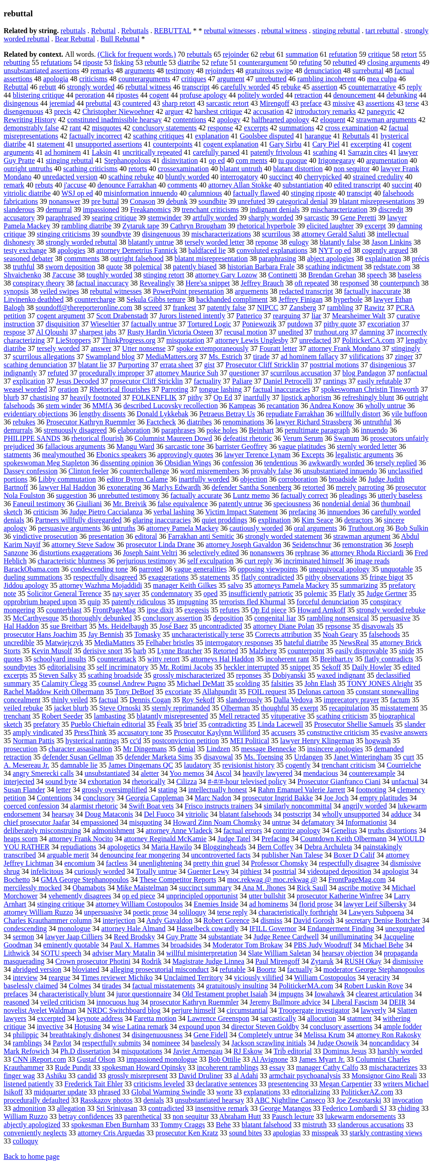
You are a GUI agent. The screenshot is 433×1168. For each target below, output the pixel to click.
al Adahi (246, 1075)
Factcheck (161, 422)
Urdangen (308, 757)
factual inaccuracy (102, 283)
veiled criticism (62, 1002)
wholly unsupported (351, 814)
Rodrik (151, 961)
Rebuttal (103, 30)
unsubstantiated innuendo (340, 471)
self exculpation (210, 561)
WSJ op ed (77, 193)
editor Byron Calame (137, 479)
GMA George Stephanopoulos (85, 879)
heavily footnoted (95, 397)
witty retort (163, 659)
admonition (29, 1108)
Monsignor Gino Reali (384, 1075)
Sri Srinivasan (116, 1108)
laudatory (197, 765)
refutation (343, 54)
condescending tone (99, 569)
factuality (207, 381)
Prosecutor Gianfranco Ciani (339, 781)
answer (101, 348)
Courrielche (404, 765)
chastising (44, 397)
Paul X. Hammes (134, 945)
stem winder (63, 405)
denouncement (354, 95)
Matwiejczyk (64, 642)
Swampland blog (109, 356)
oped (211, 593)
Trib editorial (293, 1051)
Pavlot (62, 1043)
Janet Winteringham (362, 757)
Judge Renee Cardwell (286, 937)
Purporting (133, 365)
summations (296, 128)
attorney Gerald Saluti (334, 234)
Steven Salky (58, 675)
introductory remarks (325, 111)
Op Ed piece (268, 610)
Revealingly (156, 283)
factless (117, 863)
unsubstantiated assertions (42, 70)
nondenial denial (346, 504)
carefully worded (245, 87)
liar (316, 316)
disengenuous (23, 111)
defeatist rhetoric (247, 438)
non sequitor (351, 168)
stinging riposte (313, 193)
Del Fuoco (159, 814)
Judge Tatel (234, 839)
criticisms (93, 79)
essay (277, 1067)
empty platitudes (383, 798)
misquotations (141, 1051)
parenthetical (143, 1116)
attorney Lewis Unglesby (252, 340)
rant (75, 128)
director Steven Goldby (265, 1026)
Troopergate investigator (314, 1010)
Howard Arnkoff (322, 610)
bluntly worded (187, 177)
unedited (290, 332)
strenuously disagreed (75, 430)
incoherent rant (287, 659)
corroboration (298, 479)
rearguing (287, 316)
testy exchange (25, 250)
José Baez (173, 626)
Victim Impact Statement (241, 512)
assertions (380, 103)
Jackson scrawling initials (268, 1043)
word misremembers (209, 471)
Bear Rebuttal (75, 39)
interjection (119, 920)
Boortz (266, 969)
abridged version (37, 969)
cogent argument (61, 316)
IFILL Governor (273, 928)
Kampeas (242, 405)
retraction (308, 95)
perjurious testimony (146, 561)
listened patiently (29, 1084)
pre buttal (105, 201)
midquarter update (60, 1092)
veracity (378, 977)
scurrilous (276, 234)
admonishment (113, 830)
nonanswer (64, 201)
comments (183, 185)
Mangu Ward (135, 446)
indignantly (20, 373)
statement (51, 144)
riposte (93, 62)
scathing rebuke (131, 177)
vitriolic (197, 814)
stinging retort (163, 275)
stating (168, 789)
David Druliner (201, 1075)
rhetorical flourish (97, 438)
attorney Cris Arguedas (111, 1133)
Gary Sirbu (285, 144)
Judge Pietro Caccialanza (106, 512)
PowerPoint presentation (188, 291)
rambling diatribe (86, 226)
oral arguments (315, 528)
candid (87, 1075)
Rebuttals (135, 30)
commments (82, 258)
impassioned (101, 209)
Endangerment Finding (341, 928)
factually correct (304, 495)
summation (302, 54)
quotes (13, 659)
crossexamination (183, 168)
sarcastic (316, 218)
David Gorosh (313, 920)
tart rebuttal (382, 30)
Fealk (165, 724)
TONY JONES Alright (380, 683)
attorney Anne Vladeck (178, 830)
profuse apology (203, 95)
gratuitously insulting (237, 986)
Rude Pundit (73, 1067)
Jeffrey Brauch (262, 283)
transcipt (359, 193)
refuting (310, 62)
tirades (111, 986)
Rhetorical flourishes (120, 389)
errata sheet (176, 365)
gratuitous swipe (269, 70)
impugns (291, 994)
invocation (407, 1100)
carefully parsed (216, 152)
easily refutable (380, 381)
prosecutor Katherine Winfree (340, 896)
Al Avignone (269, 1059)
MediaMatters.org (171, 356)
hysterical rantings (92, 740)
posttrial (284, 871)
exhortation (104, 781)
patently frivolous (276, 152)
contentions (189, 119)
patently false (226, 307)
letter (63, 789)
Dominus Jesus (344, 1051)
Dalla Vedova (293, 700)
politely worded (261, 95)
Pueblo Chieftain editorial (108, 724)
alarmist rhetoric (94, 806)
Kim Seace (317, 520)
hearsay (63, 814)
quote (114, 267)
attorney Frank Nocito (81, 839)
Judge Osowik (337, 1043)
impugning (192, 602)
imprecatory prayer (351, 700)
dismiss (271, 920)
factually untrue (154, 324)
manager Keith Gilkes (185, 585)
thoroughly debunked (100, 618)
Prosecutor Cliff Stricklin (262, 365)
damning (372, 332)
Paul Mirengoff (277, 961)
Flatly (346, 593)
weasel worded (25, 389)
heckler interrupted (251, 667)
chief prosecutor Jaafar (37, 822)
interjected (19, 781)
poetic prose (150, 912)
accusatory (19, 218)
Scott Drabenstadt (122, 316)
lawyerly (373, 1010)
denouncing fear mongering (140, 855)
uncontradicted (220, 626)
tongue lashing (220, 389)
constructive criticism (338, 732)
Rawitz (374, 307)
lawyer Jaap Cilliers (74, 937)
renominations (243, 422)
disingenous (21, 103)
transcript (195, 87)
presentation (106, 536)
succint (402, 185)
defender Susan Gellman (78, 757)
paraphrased (62, 218)
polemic (316, 593)
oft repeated (311, 283)
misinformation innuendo (141, 193)
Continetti (282, 275)
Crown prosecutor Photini (92, 961)
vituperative (288, 716)
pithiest (251, 871)
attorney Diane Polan (283, 626)
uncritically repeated (152, 152)
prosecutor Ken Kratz (186, 1133)
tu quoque (292, 160)
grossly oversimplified (114, 789)
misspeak (325, 1133)
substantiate (225, 937)
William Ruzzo (26, 1116)
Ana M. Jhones (264, 888)
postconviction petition (185, 740)
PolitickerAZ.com (367, 1092)
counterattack (116, 659)
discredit (390, 209)
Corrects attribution (283, 634)
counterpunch (399, 283)
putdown (300, 324)
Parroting (175, 389)
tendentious (281, 463)
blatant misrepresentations (377, 201)
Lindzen (218, 749)
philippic (26, 1035)
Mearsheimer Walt (359, 316)
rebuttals (72, 30)
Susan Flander (24, 789)
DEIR (397, 1002)
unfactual (405, 781)
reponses (248, 675)
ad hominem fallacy (309, 356)
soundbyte (116, 234)
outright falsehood (137, 258)
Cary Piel (325, 144)
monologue (74, 928)
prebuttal (98, 103)
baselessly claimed (31, 986)
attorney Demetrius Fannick (137, 250)
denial (186, 749)
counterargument (263, 62)
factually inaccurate (372, 291)
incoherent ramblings (228, 1067)
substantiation (303, 185)
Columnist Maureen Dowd (173, 438)
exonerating (124, 487)
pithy (195, 397)
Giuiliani (89, 504)
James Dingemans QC (141, 765)
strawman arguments (386, 119)
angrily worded (365, 806)
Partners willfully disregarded (78, 520)
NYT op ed (335, 250)
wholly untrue (385, 405)
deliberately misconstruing (42, 830)
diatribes (199, 422)
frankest (184, 307)
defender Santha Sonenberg (252, 487)
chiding (408, 1108)
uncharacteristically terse (208, 634)
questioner (244, 373)
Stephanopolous (127, 160)
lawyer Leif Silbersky (375, 904)
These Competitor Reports (177, 879)
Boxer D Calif (354, 855)
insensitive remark (222, 1108)
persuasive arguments (69, 528)
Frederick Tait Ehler (94, 1084)
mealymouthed (63, 454)
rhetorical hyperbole (266, 226)
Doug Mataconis (109, 814)
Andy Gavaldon (169, 920)
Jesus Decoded (77, 381)
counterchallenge (144, 471)
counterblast (63, 610)
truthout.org (331, 332)
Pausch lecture (293, 1116)
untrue (281, 822)
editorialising (66, 667)
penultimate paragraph (317, 430)
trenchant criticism (348, 765)
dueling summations (33, 577)
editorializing (310, 1092)
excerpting (365, 144)
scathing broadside (115, 675)
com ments (252, 160)
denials (153, 1100)
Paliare (242, 381)
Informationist (366, 822)
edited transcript (357, 185)
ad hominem (63, 152)
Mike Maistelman (142, 888)
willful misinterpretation (201, 953)
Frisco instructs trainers (218, 806)
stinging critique (61, 904)
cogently (297, 765)
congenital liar (275, 618)
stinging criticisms (63, 234)
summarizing (359, 585)
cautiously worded (256, 528)
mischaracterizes (393, 1067)
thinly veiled (69, 700)
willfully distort (358, 414)
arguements (251, 291)
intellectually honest (217, 789)
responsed (354, 283)
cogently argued (385, 250)
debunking (402, 95)
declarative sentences (226, 1084)
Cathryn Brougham (198, 226)
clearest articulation (384, 994)
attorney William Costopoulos (139, 904)
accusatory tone (140, 732)
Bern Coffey (275, 847)
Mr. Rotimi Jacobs (186, 667)
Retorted (225, 651)
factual (109, 700)
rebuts (44, 185)
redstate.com (391, 267)
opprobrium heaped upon (40, 602)
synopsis (16, 291)
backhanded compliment (232, 299)
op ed (217, 160)
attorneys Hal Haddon (222, 659)
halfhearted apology (280, 119)
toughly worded (109, 275)
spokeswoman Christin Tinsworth (369, 389)
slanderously (244, 700)
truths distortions (392, 830)
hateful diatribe (306, 642)
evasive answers (404, 732)
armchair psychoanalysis (305, 1075)
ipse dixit (160, 610)
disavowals (378, 626)
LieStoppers (73, 340)
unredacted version (69, 177)
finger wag (19, 1075)
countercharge (95, 299)
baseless (409, 275)
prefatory (46, 724)
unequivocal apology (339, 569)
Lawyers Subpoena (376, 912)
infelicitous (47, 871)
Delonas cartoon (320, 691)
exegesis (196, 610)
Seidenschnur (311, 544)
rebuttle (155, 62)
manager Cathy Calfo (327, 1067)
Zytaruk (322, 961)
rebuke (291, 87)
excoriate (178, 691)
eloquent (332, 119)
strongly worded (90, 87)
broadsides (185, 945)
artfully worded (214, 218)
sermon (23, 937)
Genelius (344, 830)
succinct (281, 177)
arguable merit (68, 855)
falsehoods (384, 634)
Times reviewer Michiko (117, 977)
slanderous (19, 209)
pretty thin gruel (216, 863)
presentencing (288, 1084)
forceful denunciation (328, 602)
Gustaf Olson (96, 1059)
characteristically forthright (298, 912)
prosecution (21, 749)
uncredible (19, 642)
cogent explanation (230, 144)
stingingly (405, 348)
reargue (59, 977)
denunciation (323, 70)
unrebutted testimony (129, 495)
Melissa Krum (324, 1035)
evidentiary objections (36, 414)
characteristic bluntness (72, 561)
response (220, 128)
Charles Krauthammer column (48, 920)
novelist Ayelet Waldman (40, 1010)
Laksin (102, 152)
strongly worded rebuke (390, 610)
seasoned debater (28, 258)
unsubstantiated (107, 773)
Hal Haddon (21, 626)
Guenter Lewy (208, 871)
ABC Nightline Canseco (289, 1100)
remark (14, 185)
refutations (56, 62)
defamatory (317, 822)
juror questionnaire (143, 994)
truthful (24, 267)
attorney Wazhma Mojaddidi (100, 585)
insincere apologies (335, 749)
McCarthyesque (36, 618)
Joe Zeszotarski (358, 1100)
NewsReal (354, 642)
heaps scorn (21, 839)
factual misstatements (163, 986)
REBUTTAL (172, 30)
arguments (139, 70)
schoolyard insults (60, 659)
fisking (124, 62)
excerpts (256, 128)
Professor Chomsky (279, 863)
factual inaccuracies (281, 389)
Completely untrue (266, 1035)
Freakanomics (150, 209)
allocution (321, 1018)
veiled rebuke (23, 708)
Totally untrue (156, 871)
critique (379, 54)
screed (152, 307)
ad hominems (268, 904)
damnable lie (78, 765)
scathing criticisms (90, 168)
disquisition (62, 324)
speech (377, 275)
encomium (79, 863)
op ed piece (138, 896)
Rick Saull (312, 888)
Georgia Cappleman (154, 798)
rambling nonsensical (337, 618)
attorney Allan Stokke (240, 185)
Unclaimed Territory (193, 977)
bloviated (86, 969)
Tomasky (147, 634)
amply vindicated (38, 732)
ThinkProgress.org (128, 340)
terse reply (232, 912)
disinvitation (180, 160)
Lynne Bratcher (179, 651)
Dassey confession (31, 471)
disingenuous (161, 234)
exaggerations (168, 577)
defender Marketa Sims (159, 757)
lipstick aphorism (306, 397)
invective (50, 1026)
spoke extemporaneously (212, 348)
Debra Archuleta (328, 847)
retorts (138, 168)
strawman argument (361, 536)
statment (359, 1018)
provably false (271, 471)
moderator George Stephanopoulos (374, 969)
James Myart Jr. (322, 1059)
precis (62, 111)
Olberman (235, 708)
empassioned (100, 822)
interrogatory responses (239, 642)
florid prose (316, 904)
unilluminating (351, 937)
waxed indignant (341, 675)
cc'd (135, 740)
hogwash (378, 740)
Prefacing (275, 839)
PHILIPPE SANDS (32, 438)
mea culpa (382, 79)
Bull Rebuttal (119, 39)
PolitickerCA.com (368, 340)
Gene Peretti (358, 218)
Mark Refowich (27, 1051)
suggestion (71, 495)
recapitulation (349, 708)
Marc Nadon (213, 798)
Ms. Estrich (225, 356)
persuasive (395, 618)
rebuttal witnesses (230, 30)
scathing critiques (158, 136)
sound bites (245, 1133)
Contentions (54, 798)
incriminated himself (314, 561)
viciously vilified (259, 977)
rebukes (24, 422)
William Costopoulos (325, 977)
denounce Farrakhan (126, 185)
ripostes (127, 95)
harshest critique (218, 111)
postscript (297, 814)
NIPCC (267, 307)
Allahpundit (219, 691)
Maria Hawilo (171, 847)
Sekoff (331, 667)
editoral (146, 536)
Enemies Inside (216, 904)
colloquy (25, 1141)
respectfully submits (111, 1043)
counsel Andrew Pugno (131, 683)
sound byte (61, 781)
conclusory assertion (172, 618)
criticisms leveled (159, 1084)
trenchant (17, 716)
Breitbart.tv (336, 659)
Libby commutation (67, 479)
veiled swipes (59, 291)
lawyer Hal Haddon (67, 487)
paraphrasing (277, 258)
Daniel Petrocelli (287, 381)
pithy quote (340, 324)
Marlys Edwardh (176, 487)
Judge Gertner (386, 593)
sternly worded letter (367, 446)
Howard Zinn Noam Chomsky (217, 822)
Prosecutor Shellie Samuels (353, 724)
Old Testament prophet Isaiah (225, 994)
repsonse (338, 626)
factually (300, 969)
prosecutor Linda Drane (160, 544)
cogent (159, 95)
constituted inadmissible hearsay (114, 119)
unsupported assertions (108, 144)
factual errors (243, 830)
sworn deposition (70, 267)
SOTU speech (61, 953)
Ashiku (55, 1075)
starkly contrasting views (385, 1133)
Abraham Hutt (240, 1116)
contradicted (166, 1108)
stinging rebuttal (336, 30)
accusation (268, 111)
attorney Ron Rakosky (388, 1035)
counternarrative (372, 87)
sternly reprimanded (181, 708)
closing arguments (393, 62)
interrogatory (239, 177)
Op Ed (223, 397)
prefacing (302, 512)
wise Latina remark (140, 1026)
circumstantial (247, 1010)
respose (14, 332)
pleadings (353, 495)
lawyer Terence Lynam (257, 454)
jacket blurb (71, 708)
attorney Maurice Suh (187, 373)
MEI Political (249, 740)
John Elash (320, 683)
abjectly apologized (32, 1125)
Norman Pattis (34, 740)
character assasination (80, 749)
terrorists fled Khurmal (252, 602)
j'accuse (75, 185)
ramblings (27, 1043)
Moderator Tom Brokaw (248, 945)
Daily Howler (372, 667)
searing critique (114, 218)
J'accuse (64, 275)
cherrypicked (323, 177)
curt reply (258, 561)
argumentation (387, 160)
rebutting (17, 62)
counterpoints (172, 144)
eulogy (299, 242)
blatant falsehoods (245, 814)
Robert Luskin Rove (373, 986)
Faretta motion (155, 1018)
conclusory (98, 798)
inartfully (256, 397)
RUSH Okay (362, 961)
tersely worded (58, 348)
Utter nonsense (144, 348)
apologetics (123, 847)
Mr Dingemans (145, 749)
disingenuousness (157, 1035)
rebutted (344, 62)
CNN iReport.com (39, 1059)
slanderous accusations (371, 1125)
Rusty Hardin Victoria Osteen (170, 332)
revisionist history (248, 765)
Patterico (249, 316)
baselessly (205, 1043)
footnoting (371, 789)
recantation (283, 405)
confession (237, 463)
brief (190, 724)
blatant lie (92, 365)
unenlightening (160, 863)
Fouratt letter (278, 348)
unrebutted (270, 79)
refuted (58, 373)
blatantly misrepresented (172, 716)
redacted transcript (306, 291)
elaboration (134, 430)
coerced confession (31, 806)
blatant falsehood (267, 1125)
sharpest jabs (97, 332)
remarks (102, 70)
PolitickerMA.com (306, 986)
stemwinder (165, 218)
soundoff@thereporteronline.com (83, 307)
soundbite (213, 201)
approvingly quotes (185, 454)
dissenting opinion (127, 463)
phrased (109, 1092)
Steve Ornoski (120, 708)
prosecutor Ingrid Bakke (277, 798)
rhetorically (148, 781)
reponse (266, 242)
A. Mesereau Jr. (26, 765)
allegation (71, 1108)
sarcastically (278, 1018)
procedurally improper (111, 373)
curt (408, 757)
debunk (177, 201)
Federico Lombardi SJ (354, 1108)
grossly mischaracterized (189, 675)
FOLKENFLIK (154, 397)
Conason (142, 201)
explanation (212, 136)
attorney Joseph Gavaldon (243, 544)
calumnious (205, 193)
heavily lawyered (268, 773)
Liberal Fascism (355, 1002)
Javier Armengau (198, 1051)
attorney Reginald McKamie (165, 839)
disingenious (388, 365)
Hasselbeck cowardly (207, 928)
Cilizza (186, 781)
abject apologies (330, 258)
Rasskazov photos (106, 1100)
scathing (325, 152)
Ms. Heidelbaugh (123, 626)
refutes (230, 610)
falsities (282, 683)
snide (406, 651)
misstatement (399, 708)
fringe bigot (386, 577)
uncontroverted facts (220, 855)
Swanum (346, 438)
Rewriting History (30, 119)
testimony (180, 70)
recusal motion (245, 332)
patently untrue (240, 504)
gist (209, 365)
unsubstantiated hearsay (209, 1100)
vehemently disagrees (80, 896)
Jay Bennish (106, 634)
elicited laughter (330, 226)
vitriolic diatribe (27, 193)
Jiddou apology (26, 585)
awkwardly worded (336, 463)
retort (409, 54)
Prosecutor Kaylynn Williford (217, 732)
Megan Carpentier (345, 1084)
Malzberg (263, 651)
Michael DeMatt (200, 683)
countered (136, 103)
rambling (340, 307)
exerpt (309, 708)
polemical (147, 267)
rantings (335, 381)
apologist (395, 871)
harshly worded (400, 1051)
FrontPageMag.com (357, 879)
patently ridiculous (138, 602)
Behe (223, 1125)
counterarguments (144, 79)
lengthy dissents (102, 414)
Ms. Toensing (264, 757)
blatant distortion (298, 168)
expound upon (199, 1026)
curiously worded (100, 871)
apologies (71, 250)
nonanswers (267, 553)
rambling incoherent (326, 79)
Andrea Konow (331, 405)
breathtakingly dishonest (85, 1035)
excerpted (51, 1018)
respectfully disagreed (105, 577)
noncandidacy (389, 1043)
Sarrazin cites (368, 152)
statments (17, 454)
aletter (150, 773)
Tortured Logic (209, 324)
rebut (267, 54)
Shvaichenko (22, 275)
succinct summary (205, 888)
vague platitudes (302, 446)
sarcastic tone (184, 446)
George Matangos (285, 1108)
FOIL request (267, 691)
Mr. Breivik (130, 504)
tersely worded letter (215, 242)
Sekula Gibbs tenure (155, 299)
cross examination (351, 128)
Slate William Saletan (279, 953)
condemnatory (172, 593)
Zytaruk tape (140, 226)
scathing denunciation (35, 365)
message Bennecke (268, 749)
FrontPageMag (114, 610)
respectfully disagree (349, 863)
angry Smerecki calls (43, 773)
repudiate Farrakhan (295, 414)
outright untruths (28, 168)
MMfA (102, 405)
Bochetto (17, 879)
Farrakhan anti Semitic (201, 536)
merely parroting (360, 487)
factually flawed (256, 193)
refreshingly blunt (368, 397)
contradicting (228, 724)
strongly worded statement (283, 536)
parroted (151, 569)
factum (400, 700)
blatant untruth (240, 168)
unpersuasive (103, 912)
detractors (358, 520)
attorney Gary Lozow (226, 275)
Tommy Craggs (182, 1125)
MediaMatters (114, 642)
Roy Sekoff (198, 700)
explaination (383, 258)
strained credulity (378, 177)
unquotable (397, 569)
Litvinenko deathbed (34, 299)
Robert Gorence (226, 920)
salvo (235, 585)
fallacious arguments (75, 446)
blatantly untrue (151, 242)
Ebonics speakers (121, 454)
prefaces (16, 994)
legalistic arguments (364, 454)
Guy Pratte (181, 937)
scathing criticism (342, 716)
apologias (286, 1133)
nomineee (166, 1043)
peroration (90, 95)
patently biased (194, 267)
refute (219, 62)
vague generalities (200, 569)
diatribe (189, 62)
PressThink (90, 732)
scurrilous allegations (44, 356)
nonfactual (412, 373)
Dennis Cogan (150, 700)
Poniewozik (259, 324)
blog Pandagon (364, 373)
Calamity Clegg (65, 683)
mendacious (320, 773)
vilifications (366, 356)
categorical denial (302, 201)
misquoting (145, 822)
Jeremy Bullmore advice (284, 1002)
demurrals (18, 430)
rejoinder (236, 54)
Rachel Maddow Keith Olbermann (54, 691)
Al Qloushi (52, 332)
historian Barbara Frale (261, 267)
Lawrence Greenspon (218, 1018)
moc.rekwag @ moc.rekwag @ (272, 879)
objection (254, 479)
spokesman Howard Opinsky (144, 1067)
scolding (247, 683)
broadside (342, 479)
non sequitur (191, 1116)
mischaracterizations (221, 234)
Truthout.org (366, 528)
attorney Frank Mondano (344, 348)
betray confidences (86, 1116)
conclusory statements (164, 128)
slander (414, 724)
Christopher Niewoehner (118, 111)
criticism (46, 512)
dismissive (408, 961)
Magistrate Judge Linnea (208, 961)
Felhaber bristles (170, 642)
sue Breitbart (68, 626)
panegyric (381, 111)
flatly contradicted (267, 577)
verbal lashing (174, 512)
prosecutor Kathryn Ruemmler (194, 1002)
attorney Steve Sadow (83, 544)
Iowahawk (329, 994)
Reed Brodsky (134, 937)
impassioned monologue (161, 1059)
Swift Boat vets (151, 806)
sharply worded (271, 218)
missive (344, 103)
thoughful (275, 708)
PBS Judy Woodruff (323, 945)
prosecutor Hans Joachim (40, 634)
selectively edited (213, 553)
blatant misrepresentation (211, 258)
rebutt (47, 87)
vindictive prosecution (45, 536)
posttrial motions (334, 365)
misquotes (106, 128)
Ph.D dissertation (85, 1051)
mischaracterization (338, 209)
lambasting (110, 716)
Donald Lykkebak (162, 414)
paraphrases (178, 430)
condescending (25, 928)
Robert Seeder (62, 716)
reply (414, 87)
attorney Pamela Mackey (182, 528)
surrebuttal (368, 70)
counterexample (372, 773)
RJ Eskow (248, 1051)
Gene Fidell (211, 1035)
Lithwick (17, 953)
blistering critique (38, 95)
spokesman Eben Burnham (110, 1125)
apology (229, 119)
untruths (123, 528)
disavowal (218, 757)
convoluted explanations (272, 250)
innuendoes (343, 512)
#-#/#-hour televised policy (247, 781)
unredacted (315, 340)
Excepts (312, 454)
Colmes (80, 986)
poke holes (222, 430)
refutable (232, 969)
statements (214, 577)
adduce (401, 814)
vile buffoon (409, 414)
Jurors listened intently (192, 316)
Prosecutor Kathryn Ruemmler (90, 422)
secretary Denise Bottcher (382, 920)
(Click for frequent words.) (137, 54)
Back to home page (32, 1156)
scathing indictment (334, 267)
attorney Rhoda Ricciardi (367, 553)
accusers (283, 732)
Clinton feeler (89, 471)
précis (420, 258)
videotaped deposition (339, 871)
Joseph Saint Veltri (150, 553)
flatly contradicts (388, 659)
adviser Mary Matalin (123, 953)
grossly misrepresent (138, 1075)
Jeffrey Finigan (301, 299)
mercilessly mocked (33, 888)
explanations (262, 1092)
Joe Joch (336, 798)
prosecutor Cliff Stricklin (146, 381)
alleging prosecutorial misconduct (159, 969)
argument (230, 79)
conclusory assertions (341, 1026)
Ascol (222, 773)
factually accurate (196, 495)
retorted (314, 487)
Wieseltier (105, 324)
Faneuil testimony (39, 504)
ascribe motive (359, 888)
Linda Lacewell (280, 724)
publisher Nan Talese (292, 855)
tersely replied (396, 463)
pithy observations (331, 577)
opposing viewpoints (268, 569)
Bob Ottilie (224, 1059)
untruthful (377, 422)
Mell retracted (239, 716)
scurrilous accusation (301, 373)
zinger (404, 356)
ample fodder (402, 1026)
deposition (228, 618)
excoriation (384, 324)
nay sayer (126, 593)
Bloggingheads (224, 847)
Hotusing (88, 1026)
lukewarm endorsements (360, 1116)
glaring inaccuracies (162, 520)
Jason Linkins (392, 242)
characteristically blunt (72, 994)
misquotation (185, 340)
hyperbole (348, 299)
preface (311, 103)
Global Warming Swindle (168, 1092)
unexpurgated (405, 928)
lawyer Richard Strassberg (313, 422)
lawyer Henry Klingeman (317, 740)
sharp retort (178, 103)
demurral (58, 209)
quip (94, 602)
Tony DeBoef (134, 691)
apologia (55, 79)
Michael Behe (383, 945)
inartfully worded (204, 479)
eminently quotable (71, 945)
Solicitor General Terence (64, 593)
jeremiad (62, 103)
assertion (325, 87)
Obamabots (89, 888)
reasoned (17, 1002)
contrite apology (296, 830)
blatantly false (339, 242)
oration (68, 389)
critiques (193, 79)
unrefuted (251, 201)
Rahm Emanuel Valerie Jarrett (301, 789)
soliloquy (192, 912)
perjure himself (193, 1010)
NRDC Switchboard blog (124, 1010)
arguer (174, 111)
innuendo (374, 430)
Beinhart (261, 430)
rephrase (307, 553)
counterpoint (306, 651)
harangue (318, 136)
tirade (261, 356)
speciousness (292, 504)
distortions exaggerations (75, 553)
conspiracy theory (39, 283)
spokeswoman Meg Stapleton (46, 463)
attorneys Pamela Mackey (291, 585)
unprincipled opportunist (202, 896)
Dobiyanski (289, 675)
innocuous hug (117, 1002)
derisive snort (103, 651)
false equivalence (183, 504)
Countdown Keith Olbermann (343, 839)
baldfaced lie (207, 250)
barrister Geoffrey (241, 446)
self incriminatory (122, 667)
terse (412, 103)
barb (139, 651)
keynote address (99, 1018)
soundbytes (20, 667)
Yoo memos (186, 773)
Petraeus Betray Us (227, 414)
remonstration (362, 544)
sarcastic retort (227, 103)
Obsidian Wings (187, 463)
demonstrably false (31, 128)
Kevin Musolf (51, 651)
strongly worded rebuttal (81, 242)
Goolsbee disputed (267, 136)
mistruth (315, 1125)
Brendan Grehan (332, 275)
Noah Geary (340, 634)
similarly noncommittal (298, 806)
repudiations (78, 847)
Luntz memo (251, 495)
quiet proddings (224, 520)
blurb (11, 397)
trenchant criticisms (210, 209)
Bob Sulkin (411, 528)
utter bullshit (267, 896)
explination (274, 520)
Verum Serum (303, 438)
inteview (25, 977)
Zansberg (302, 307)
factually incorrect (95, 136)
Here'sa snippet (207, 283)
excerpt (375, 226)
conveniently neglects (35, 1133)
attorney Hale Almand (133, 928)
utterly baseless (400, 495)
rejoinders (219, 70)
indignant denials (275, 209)
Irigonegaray (336, 160)
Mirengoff (274, 103)
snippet (300, 667)
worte (224, 1092)
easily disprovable (361, 651)
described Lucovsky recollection (171, 405)
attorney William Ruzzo (38, 912)
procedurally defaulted (36, 1100)
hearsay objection (347, 953)
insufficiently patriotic (261, 593)
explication (29, 381)
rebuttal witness (284, 30)
